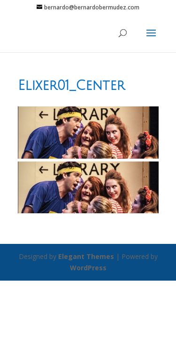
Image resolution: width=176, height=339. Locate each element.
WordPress (88, 267)
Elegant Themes (86, 256)
